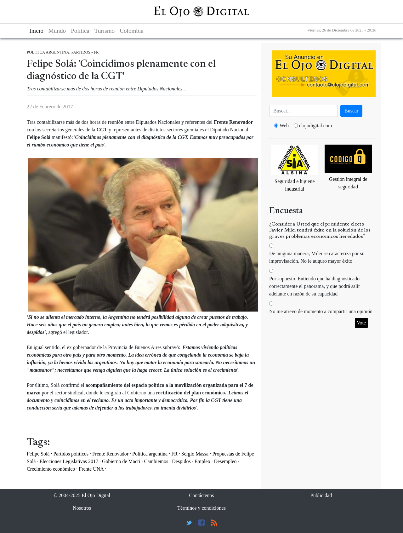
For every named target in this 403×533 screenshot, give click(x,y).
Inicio (36, 30)
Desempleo (225, 461)
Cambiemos (156, 461)
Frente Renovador (110, 453)
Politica (80, 30)
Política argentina (149, 453)
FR (174, 453)
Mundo (57, 30)
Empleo (202, 461)
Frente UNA (91, 469)
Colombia (132, 30)
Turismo (104, 30)
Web (284, 125)
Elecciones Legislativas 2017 (68, 461)
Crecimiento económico (51, 469)
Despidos (181, 461)
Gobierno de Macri (121, 461)
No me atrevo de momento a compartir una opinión (320, 311)
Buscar (351, 110)
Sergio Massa (194, 453)
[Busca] (303, 111)
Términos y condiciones (201, 508)
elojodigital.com (315, 125)
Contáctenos (201, 495)
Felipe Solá (38, 453)
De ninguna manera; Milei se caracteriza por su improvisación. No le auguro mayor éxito (317, 257)
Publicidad (321, 495)
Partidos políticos (70, 453)
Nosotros (82, 508)
